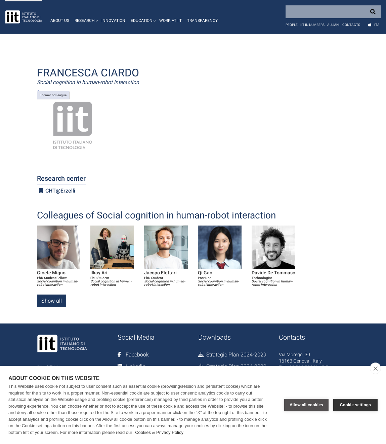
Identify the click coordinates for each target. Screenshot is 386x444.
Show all (51, 301)
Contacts (351, 25)
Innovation (113, 20)
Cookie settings (355, 405)
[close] (375, 368)
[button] (85, 17)
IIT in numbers (312, 25)
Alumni (333, 25)
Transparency (202, 20)
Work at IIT (170, 20)
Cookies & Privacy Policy (159, 432)
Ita (377, 25)
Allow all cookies (306, 405)
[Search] (333, 11)
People (292, 25)
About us (59, 20)
